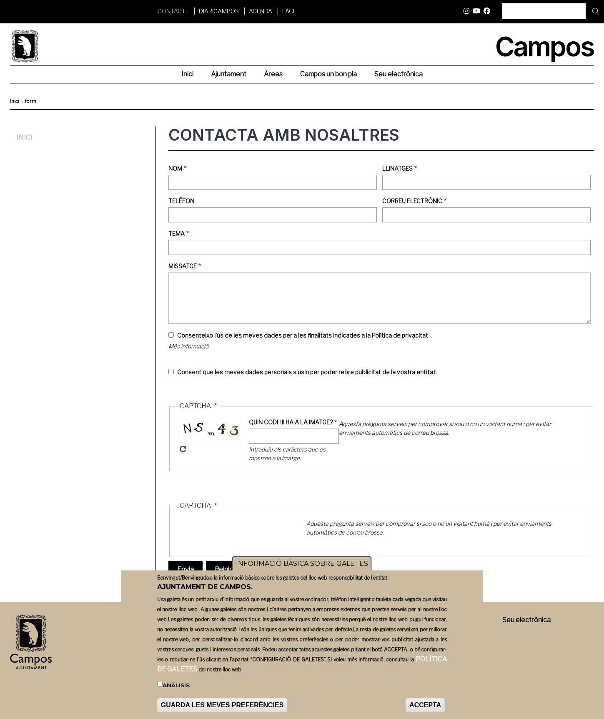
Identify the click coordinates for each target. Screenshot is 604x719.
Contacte (173, 11)
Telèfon (181, 200)
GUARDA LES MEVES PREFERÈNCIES (222, 705)
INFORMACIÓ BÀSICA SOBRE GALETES (302, 564)
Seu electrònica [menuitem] (398, 74)
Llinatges (397, 168)
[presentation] (243, 533)
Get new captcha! (183, 449)
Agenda (260, 11)
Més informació (188, 346)
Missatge (182, 266)
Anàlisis (176, 685)
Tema (176, 233)
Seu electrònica (526, 620)
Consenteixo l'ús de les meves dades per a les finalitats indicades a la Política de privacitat (302, 335)
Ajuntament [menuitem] (228, 74)
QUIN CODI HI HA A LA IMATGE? (291, 422)
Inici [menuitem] (187, 74)
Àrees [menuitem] (273, 74)
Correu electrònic (412, 200)
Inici (14, 101)
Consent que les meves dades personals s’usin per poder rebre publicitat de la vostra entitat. (307, 372)
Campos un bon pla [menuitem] (328, 74)
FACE (289, 11)
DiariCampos (219, 11)
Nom (175, 168)
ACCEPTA (425, 705)
